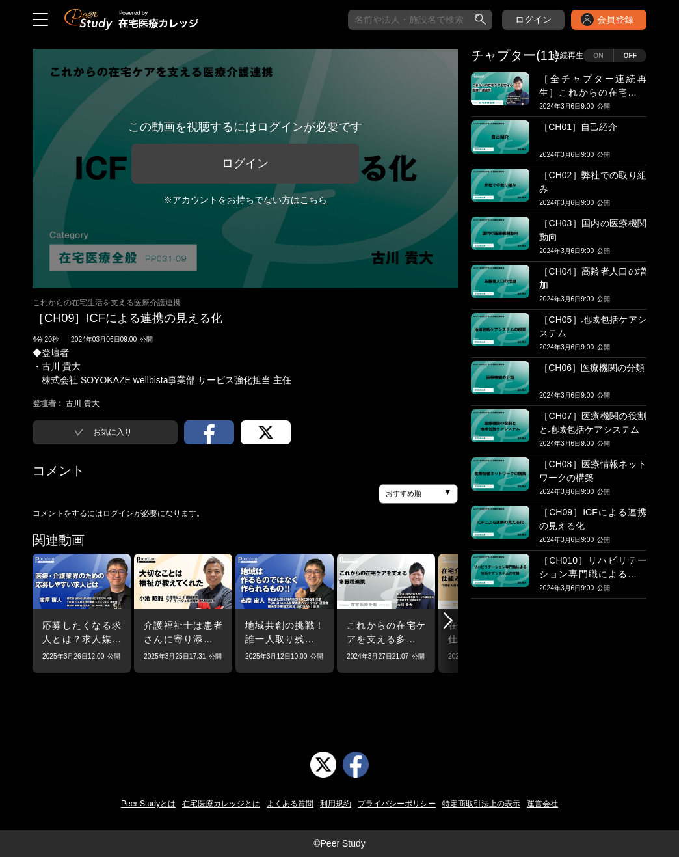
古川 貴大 (82, 403)
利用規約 (335, 803)
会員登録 (615, 19)
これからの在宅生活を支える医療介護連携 (107, 302)
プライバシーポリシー (397, 803)
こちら (313, 200)
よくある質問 (290, 803)
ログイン (533, 19)
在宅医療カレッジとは (221, 803)
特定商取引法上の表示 (481, 803)
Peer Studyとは (148, 803)
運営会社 (542, 803)
